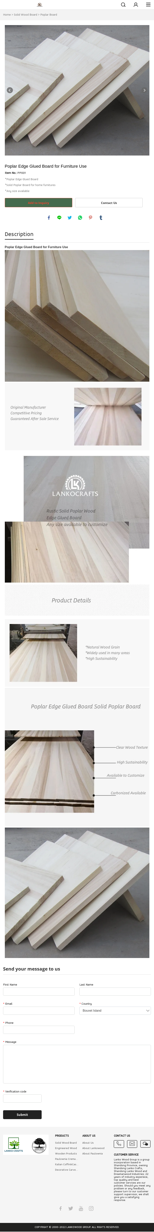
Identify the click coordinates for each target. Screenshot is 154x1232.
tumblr (101, 218)
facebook (49, 218)
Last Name (86, 985)
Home (7, 14)
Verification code (14, 1092)
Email (7, 1004)
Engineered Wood (66, 1148)
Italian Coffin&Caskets (66, 1165)
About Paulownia (92, 1154)
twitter (70, 218)
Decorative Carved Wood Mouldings (66, 1170)
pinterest (91, 218)
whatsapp (80, 218)
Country (85, 1004)
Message (9, 1042)
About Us (88, 1143)
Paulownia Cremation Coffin (66, 1159)
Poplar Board (48, 14)
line (59, 218)
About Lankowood (93, 1148)
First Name (10, 985)
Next (144, 90)
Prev (10, 90)
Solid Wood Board (25, 14)
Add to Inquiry (38, 203)
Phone (8, 1023)
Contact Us (109, 203)
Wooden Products (66, 1154)
